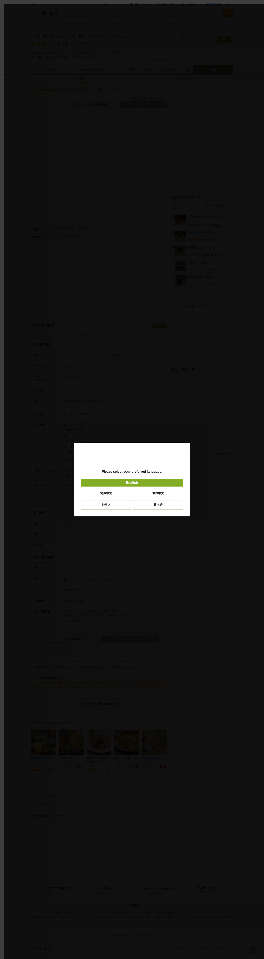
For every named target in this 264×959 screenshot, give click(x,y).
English (132, 482)
